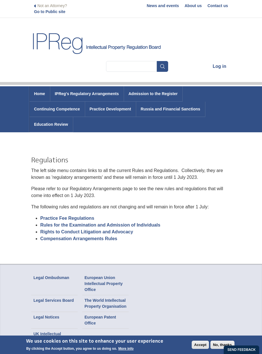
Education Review (51, 124)
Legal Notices (46, 317)
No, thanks (222, 345)
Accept (200, 345)
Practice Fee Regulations (67, 218)
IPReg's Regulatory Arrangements (87, 93)
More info (126, 349)
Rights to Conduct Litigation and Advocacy (86, 231)
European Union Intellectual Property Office (103, 283)
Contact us (218, 5)
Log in (219, 66)
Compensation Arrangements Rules (78, 238)
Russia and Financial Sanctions (170, 109)
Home (39, 93)
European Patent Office (100, 320)
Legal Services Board (53, 300)
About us (193, 5)
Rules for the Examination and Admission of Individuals (100, 225)
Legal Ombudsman (51, 277)
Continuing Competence (57, 109)
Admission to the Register (153, 93)
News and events (163, 5)
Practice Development (110, 109)
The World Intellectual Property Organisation (105, 303)
